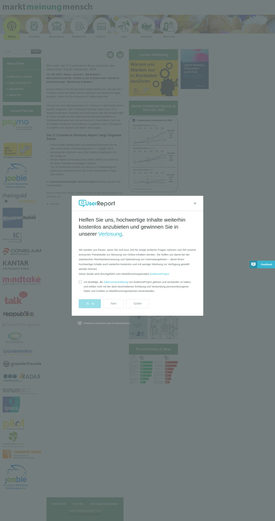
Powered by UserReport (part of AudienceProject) (107, 323)
